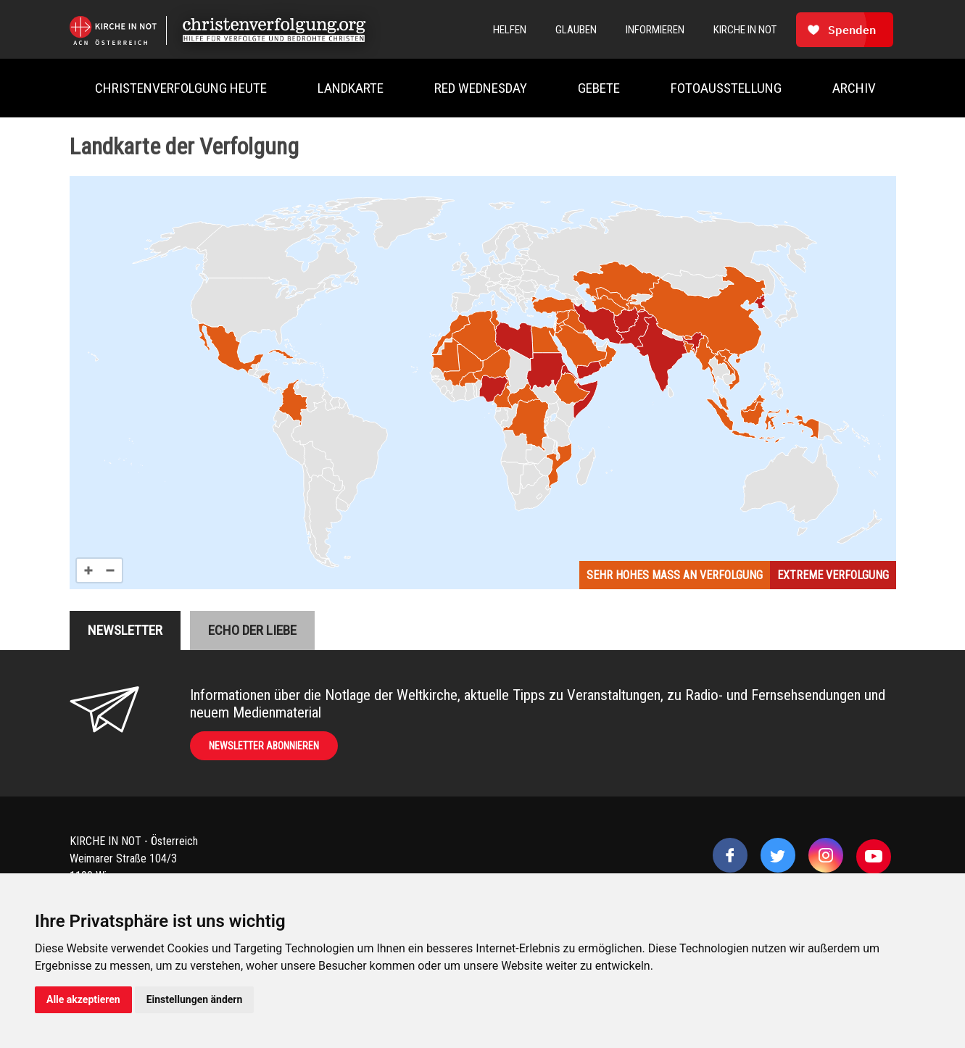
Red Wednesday (480, 88)
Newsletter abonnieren (264, 746)
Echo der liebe (252, 630)
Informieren (655, 29)
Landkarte (351, 88)
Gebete (599, 88)
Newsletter (125, 630)
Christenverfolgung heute (181, 88)
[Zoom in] (88, 570)
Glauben (576, 29)
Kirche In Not (744, 29)
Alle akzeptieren (83, 999)
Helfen (509, 29)
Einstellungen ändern (194, 999)
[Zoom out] (110, 570)
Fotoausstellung (726, 88)
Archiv (854, 88)
